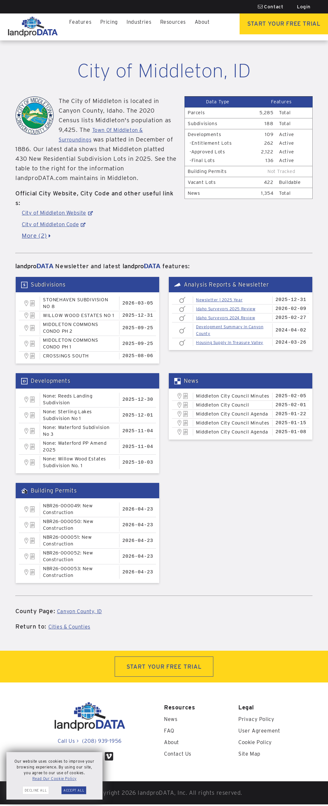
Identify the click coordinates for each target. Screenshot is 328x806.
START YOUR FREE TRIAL (164, 667)
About (195, 27)
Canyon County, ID (84, 611)
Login (304, 7)
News (171, 720)
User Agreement (260, 732)
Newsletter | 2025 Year (223, 300)
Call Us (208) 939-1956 (89, 742)
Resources (167, 27)
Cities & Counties (73, 626)
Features (80, 27)
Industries (135, 27)
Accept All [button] (73, 790)
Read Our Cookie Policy (54, 778)
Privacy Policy (258, 720)
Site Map (250, 755)
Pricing (106, 27)
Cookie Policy (257, 743)
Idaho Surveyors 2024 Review (231, 318)
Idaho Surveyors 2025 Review (231, 309)
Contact (270, 7)
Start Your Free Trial (280, 26)
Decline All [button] (36, 790)
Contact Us (179, 755)
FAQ (169, 732)
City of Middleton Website (59, 212)
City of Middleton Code (55, 224)
